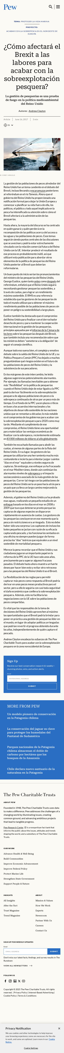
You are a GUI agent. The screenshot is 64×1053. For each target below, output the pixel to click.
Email (9, 673)
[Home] (29, 794)
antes (37, 281)
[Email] (32, 678)
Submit (32, 686)
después (51, 281)
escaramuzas (38, 190)
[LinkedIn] (15, 981)
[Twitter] (19, 981)
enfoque (8, 504)
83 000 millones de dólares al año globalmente (32, 438)
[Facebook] (5, 981)
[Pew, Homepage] (10, 7)
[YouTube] (23, 981)
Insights (8, 895)
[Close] (59, 1030)
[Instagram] (10, 981)
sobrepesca (34, 473)
